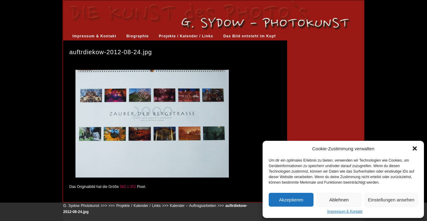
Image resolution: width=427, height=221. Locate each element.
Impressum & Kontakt (345, 211)
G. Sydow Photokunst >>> (85, 206)
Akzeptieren (291, 199)
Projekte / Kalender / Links (186, 36)
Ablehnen (338, 199)
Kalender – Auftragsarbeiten (193, 206)
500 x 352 (128, 187)
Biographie (137, 36)
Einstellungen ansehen (391, 199)
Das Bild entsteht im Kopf (249, 36)
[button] (415, 148)
